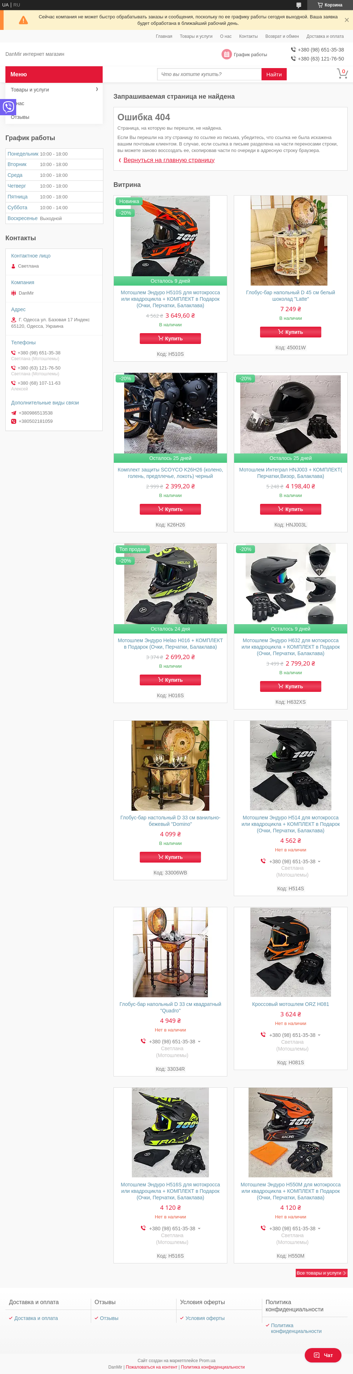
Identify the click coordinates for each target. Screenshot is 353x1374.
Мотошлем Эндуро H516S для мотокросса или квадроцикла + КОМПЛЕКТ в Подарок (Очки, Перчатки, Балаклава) (170, 1191)
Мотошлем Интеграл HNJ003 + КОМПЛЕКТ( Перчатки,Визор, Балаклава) (290, 473)
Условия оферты (205, 1318)
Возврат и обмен (282, 36)
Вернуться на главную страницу (169, 160)
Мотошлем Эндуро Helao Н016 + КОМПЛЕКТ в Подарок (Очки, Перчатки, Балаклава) (170, 643)
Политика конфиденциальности (296, 1328)
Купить (174, 338)
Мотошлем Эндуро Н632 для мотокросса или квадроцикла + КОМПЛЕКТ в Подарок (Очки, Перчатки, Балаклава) (290, 646)
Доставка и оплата (325, 36)
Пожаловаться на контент (151, 1367)
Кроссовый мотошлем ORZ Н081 (290, 1004)
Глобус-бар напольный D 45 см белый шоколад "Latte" (290, 296)
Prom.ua (207, 1360)
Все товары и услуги (319, 1273)
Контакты (248, 36)
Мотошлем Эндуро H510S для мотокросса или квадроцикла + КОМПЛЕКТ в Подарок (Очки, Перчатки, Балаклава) (170, 299)
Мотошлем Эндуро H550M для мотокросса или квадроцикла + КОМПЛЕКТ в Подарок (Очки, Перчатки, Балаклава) (291, 1191)
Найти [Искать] (274, 74)
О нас (226, 36)
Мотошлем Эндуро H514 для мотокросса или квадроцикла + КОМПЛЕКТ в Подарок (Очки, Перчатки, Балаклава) (290, 824)
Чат (323, 1355)
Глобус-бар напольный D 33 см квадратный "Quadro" (170, 1007)
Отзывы (20, 117)
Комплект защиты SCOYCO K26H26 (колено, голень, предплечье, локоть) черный (170, 473)
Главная (164, 36)
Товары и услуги (196, 36)
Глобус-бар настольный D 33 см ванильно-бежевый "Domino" (170, 821)
